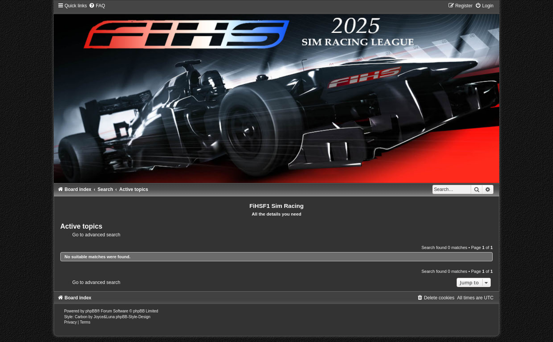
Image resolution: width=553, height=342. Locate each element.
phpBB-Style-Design (133, 317)
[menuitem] (97, 5)
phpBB (91, 311)
